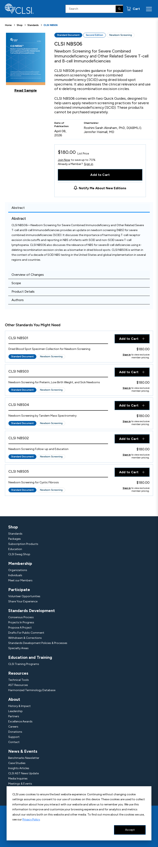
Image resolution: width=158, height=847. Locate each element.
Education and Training (30, 657)
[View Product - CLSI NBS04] (58, 406)
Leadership (15, 711)
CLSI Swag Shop (19, 554)
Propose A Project (20, 627)
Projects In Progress (21, 622)
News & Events (22, 751)
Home (8, 25)
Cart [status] (136, 9)
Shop (19, 25)
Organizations (17, 570)
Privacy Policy (31, 819)
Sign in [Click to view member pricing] (127, 354)
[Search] (119, 9)
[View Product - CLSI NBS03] (58, 372)
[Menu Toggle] (149, 9)
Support (14, 737)
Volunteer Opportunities (24, 596)
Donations (15, 732)
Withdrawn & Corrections (25, 638)
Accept (130, 830)
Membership (20, 563)
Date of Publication (61, 125)
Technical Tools (18, 680)
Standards (33, 25)
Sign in (88, 164)
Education (15, 549)
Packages (14, 539)
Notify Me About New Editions (102, 188)
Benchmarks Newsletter (23, 758)
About (14, 699)
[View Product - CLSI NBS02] (58, 439)
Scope (16, 283)
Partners (13, 716)
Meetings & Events (20, 783)
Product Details (23, 291)
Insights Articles (18, 768)
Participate (19, 589)
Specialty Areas (18, 648)
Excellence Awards (20, 721)
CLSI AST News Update (23, 773)
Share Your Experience (22, 601)
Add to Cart (100, 175)
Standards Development (31, 610)
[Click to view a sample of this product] (25, 62)
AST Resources (18, 685)
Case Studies (17, 763)
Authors (18, 300)
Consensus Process (21, 617)
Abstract (18, 208)
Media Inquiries (18, 778)
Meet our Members (20, 580)
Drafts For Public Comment (26, 632)
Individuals (15, 575)
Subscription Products (23, 544)
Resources (18, 673)
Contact (14, 742)
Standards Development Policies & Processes (37, 643)
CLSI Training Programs (23, 664)
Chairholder (91, 123)
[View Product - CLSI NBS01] (58, 339)
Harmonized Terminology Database (31, 690)
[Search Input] (94, 9)
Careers (13, 726)
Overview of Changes (28, 275)
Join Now (64, 160)
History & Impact (19, 706)
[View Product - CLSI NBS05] (58, 472)
